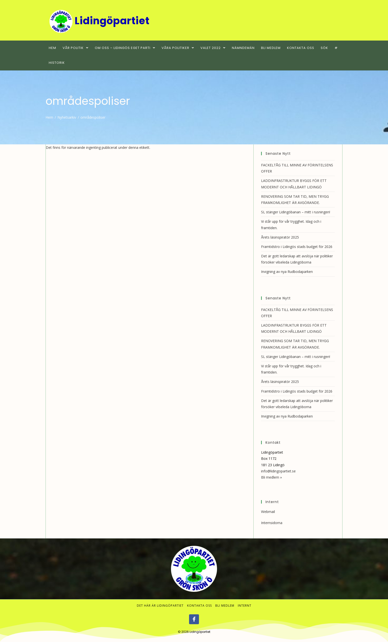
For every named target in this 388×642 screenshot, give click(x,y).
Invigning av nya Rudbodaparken (287, 271)
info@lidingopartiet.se (278, 471)
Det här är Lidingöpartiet (160, 605)
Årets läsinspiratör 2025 (280, 237)
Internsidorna (271, 522)
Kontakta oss (199, 605)
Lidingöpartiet (200, 632)
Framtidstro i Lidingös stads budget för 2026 (296, 246)
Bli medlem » (271, 477)
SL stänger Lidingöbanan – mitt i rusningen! (295, 212)
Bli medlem (224, 605)
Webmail (268, 511)
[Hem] (49, 117)
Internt (244, 605)
